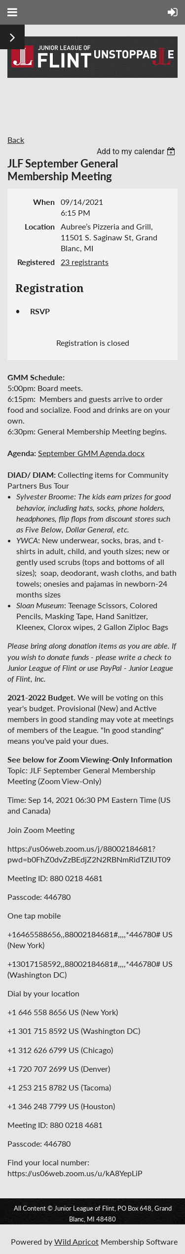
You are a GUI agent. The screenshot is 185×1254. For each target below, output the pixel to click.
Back (15, 139)
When (44, 201)
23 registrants (85, 261)
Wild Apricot (76, 1241)
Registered (36, 261)
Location (40, 226)
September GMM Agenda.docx (91, 453)
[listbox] (137, 151)
